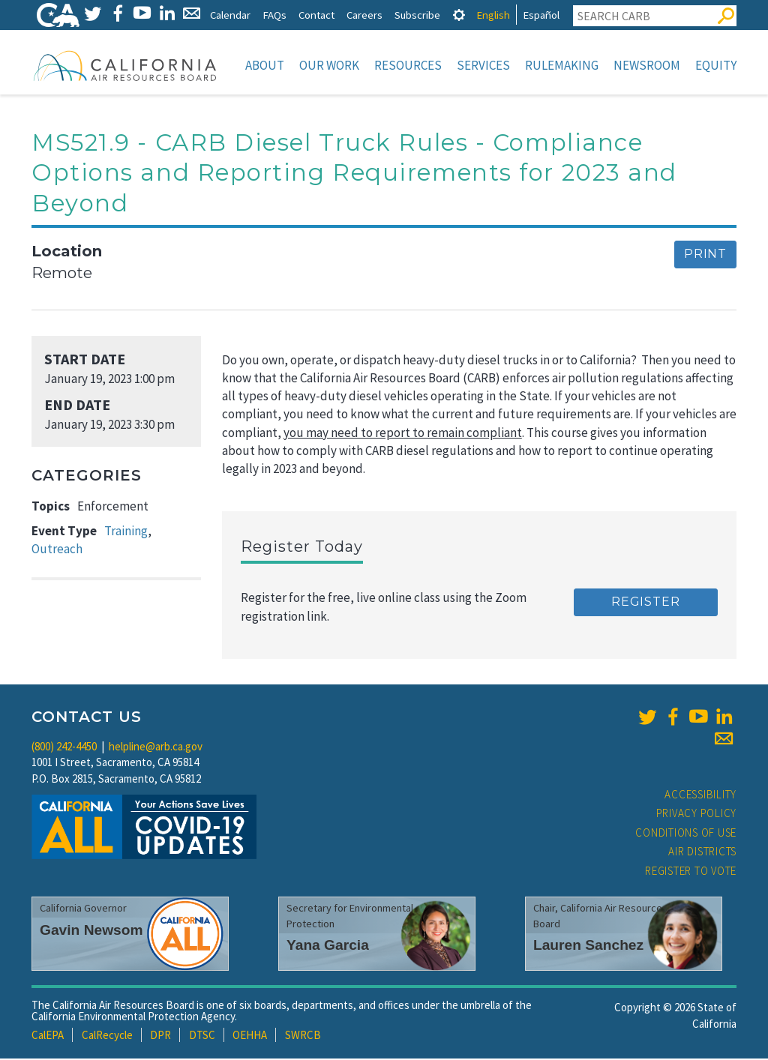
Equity (715, 65)
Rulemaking (561, 65)
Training (126, 532)
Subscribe (417, 14)
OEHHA (249, 1036)
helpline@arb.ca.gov (155, 748)
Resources (408, 65)
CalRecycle (107, 1036)
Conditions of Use (685, 834)
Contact (316, 14)
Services (483, 65)
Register (645, 603)
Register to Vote (690, 872)
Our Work (329, 65)
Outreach (57, 550)
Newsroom (647, 65)
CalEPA (48, 1036)
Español (541, 14)
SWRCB (303, 1036)
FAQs (274, 14)
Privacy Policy (696, 814)
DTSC (202, 1036)
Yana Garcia (327, 946)
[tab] (459, 14)
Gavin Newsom (91, 931)
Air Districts (702, 853)
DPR (160, 1036)
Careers (364, 14)
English (493, 14)
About (264, 65)
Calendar (230, 14)
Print (705, 255)
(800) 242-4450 (64, 748)
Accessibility (700, 796)
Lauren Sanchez (588, 946)
